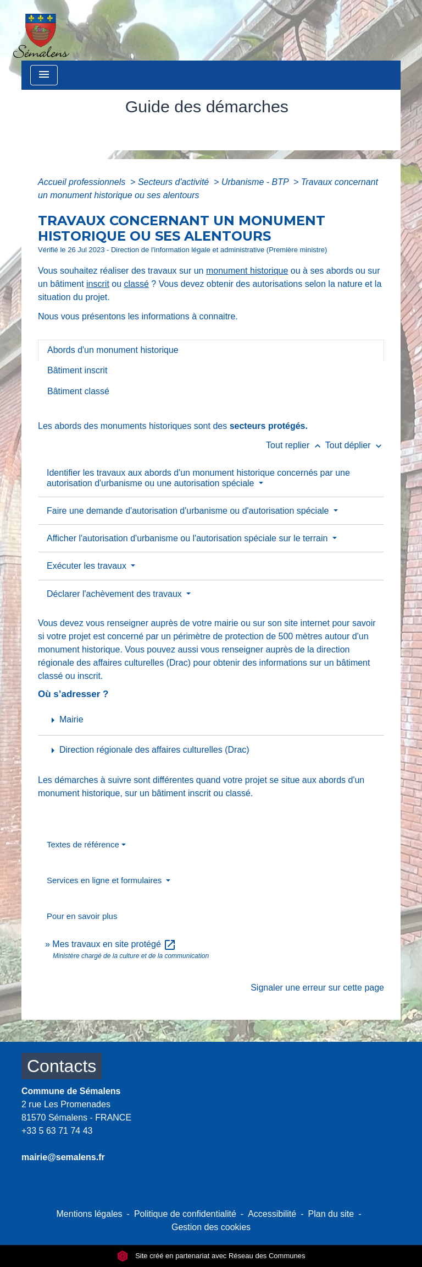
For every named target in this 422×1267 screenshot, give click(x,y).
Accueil (115, 131)
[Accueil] (41, 30)
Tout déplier (354, 445)
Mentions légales (90, 1214)
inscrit (97, 284)
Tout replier (295, 445)
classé (136, 284)
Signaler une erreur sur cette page (317, 987)
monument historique (247, 270)
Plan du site (331, 1214)
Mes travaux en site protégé (114, 944)
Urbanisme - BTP (256, 182)
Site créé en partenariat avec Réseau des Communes (211, 1256)
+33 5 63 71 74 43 (56, 1130)
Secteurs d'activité (175, 182)
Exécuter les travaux (88, 565)
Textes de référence (83, 844)
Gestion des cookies (211, 1227)
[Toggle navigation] (44, 75)
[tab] (211, 350)
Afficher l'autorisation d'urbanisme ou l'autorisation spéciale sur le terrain (188, 538)
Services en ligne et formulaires (105, 880)
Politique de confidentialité (185, 1214)
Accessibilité (272, 1214)
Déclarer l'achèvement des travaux (115, 594)
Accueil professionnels (83, 182)
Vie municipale (177, 131)
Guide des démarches (272, 131)
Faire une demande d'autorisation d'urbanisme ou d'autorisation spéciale (189, 510)
